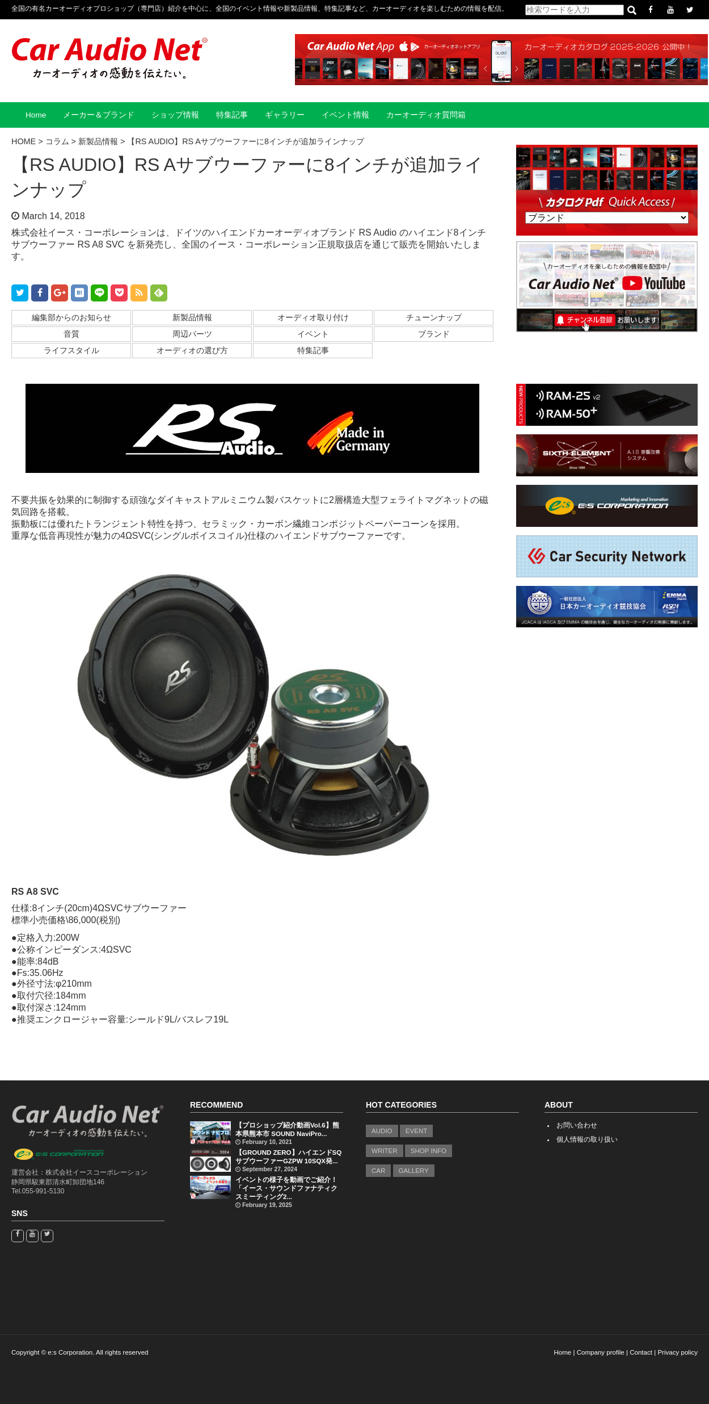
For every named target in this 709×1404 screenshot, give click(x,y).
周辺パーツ (192, 333)
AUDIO (382, 1131)
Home (36, 115)
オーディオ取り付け (313, 317)
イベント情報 (345, 115)
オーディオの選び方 (192, 350)
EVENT (417, 1131)
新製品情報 (192, 317)
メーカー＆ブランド (98, 115)
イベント (313, 333)
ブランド (434, 333)
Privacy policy (677, 1352)
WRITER (385, 1150)
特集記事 (232, 115)
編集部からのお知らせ (71, 317)
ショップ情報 (175, 115)
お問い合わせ (576, 1125)
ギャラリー (285, 115)
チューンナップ (434, 317)
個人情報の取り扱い (587, 1139)
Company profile (600, 1352)
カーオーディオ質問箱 (426, 115)
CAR (378, 1170)
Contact (641, 1352)
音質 (71, 333)
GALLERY (414, 1170)
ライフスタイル (71, 350)
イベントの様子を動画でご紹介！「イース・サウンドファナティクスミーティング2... (286, 1188)
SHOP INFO (428, 1150)
